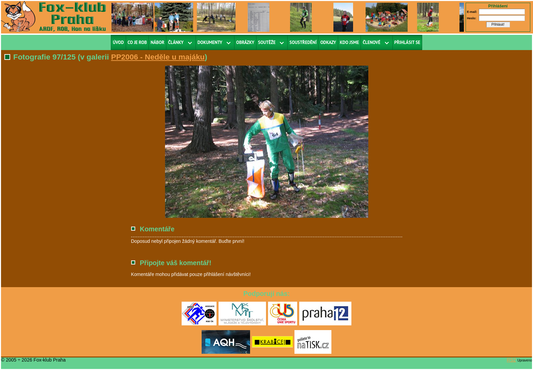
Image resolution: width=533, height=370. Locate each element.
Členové (371, 42)
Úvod (118, 42)
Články (176, 42)
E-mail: (472, 12)
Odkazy (328, 42)
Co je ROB (137, 42)
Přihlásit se (407, 42)
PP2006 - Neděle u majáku (158, 57)
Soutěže (267, 42)
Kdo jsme (349, 42)
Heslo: (471, 18)
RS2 (511, 360)
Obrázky (245, 42)
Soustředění (302, 42)
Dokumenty (210, 42)
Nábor (157, 42)
